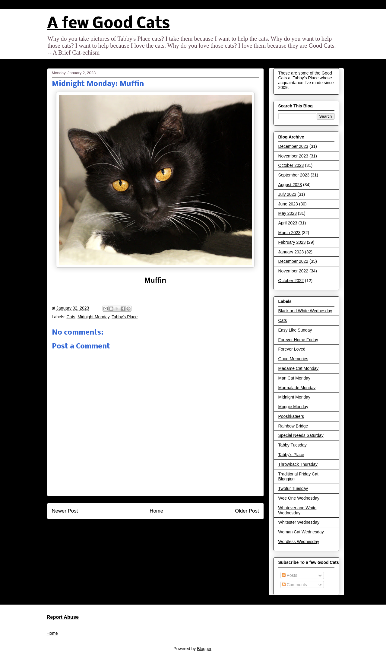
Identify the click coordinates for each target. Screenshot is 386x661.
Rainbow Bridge (293, 426)
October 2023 (291, 165)
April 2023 (287, 223)
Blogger (204, 648)
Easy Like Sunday (295, 330)
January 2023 (291, 251)
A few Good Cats (108, 24)
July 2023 (287, 194)
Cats (71, 316)
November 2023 (293, 156)
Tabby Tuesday (292, 445)
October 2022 (291, 280)
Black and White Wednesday (305, 310)
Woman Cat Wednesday (301, 531)
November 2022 (293, 271)
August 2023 (290, 184)
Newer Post (65, 511)
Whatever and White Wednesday (297, 510)
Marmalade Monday (297, 387)
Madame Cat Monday (298, 368)
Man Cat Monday (294, 378)
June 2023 (288, 204)
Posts (289, 575)
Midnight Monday (93, 316)
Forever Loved (291, 349)
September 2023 (294, 175)
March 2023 (289, 232)
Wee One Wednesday (298, 498)
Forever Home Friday (298, 339)
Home (156, 511)
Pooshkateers (291, 416)
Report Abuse (63, 617)
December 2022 (293, 261)
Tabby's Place (125, 316)
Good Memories (293, 358)
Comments (294, 584)
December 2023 (293, 146)
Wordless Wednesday (298, 541)
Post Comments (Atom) (168, 527)
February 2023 (292, 242)
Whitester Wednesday (299, 522)
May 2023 (287, 213)
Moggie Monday (293, 406)
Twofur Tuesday (293, 488)
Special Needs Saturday (301, 435)
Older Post (247, 511)
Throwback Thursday (298, 464)
